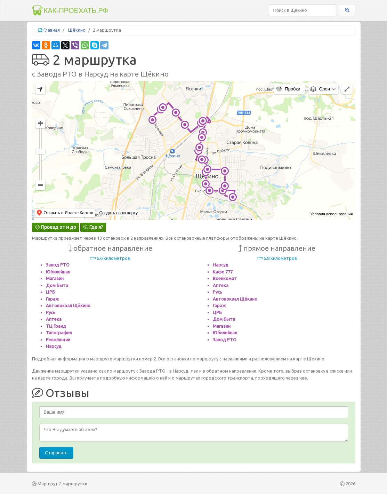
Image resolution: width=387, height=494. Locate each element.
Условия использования (331, 214)
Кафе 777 (223, 271)
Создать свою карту (118, 212)
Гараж (52, 298)
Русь (50, 312)
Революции (58, 339)
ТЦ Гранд (56, 326)
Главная (51, 29)
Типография (59, 332)
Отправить (56, 452)
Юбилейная (58, 271)
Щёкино (77, 29)
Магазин (55, 278)
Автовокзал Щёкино (68, 305)
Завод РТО (58, 264)
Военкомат (225, 278)
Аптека (54, 319)
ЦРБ (50, 291)
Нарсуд (54, 346)
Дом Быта (57, 285)
